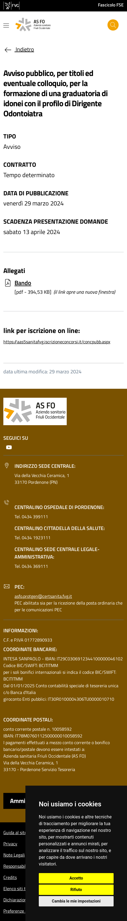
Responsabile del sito (23, 866)
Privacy (10, 843)
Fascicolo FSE (111, 4)
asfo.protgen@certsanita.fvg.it (43, 596)
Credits (10, 877)
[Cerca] (113, 25)
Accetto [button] (76, 878)
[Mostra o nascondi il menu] (6, 25)
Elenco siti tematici (21, 888)
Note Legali (14, 854)
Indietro (18, 49)
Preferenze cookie (20, 911)
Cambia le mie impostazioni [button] (76, 901)
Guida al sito (15, 832)
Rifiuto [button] (76, 889)
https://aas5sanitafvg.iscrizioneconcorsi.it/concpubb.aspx (56, 341)
